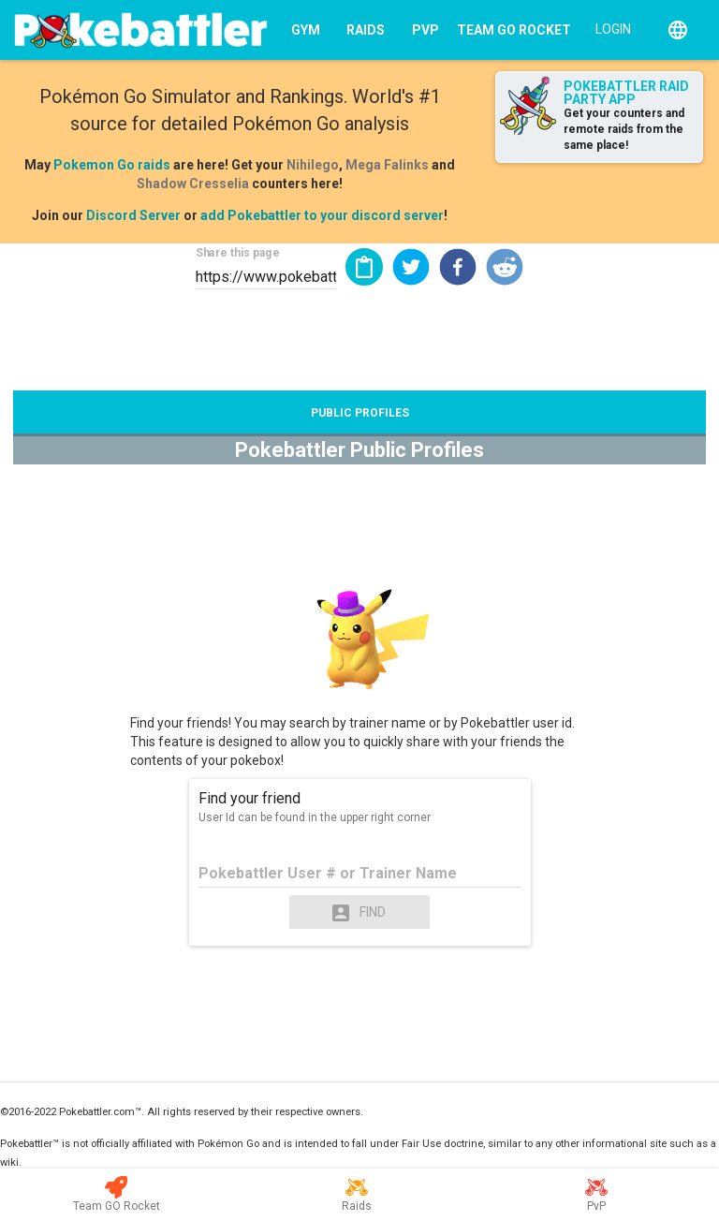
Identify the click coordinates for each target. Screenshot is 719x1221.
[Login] (609, 28)
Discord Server (133, 215)
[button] (411, 267)
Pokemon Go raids (111, 164)
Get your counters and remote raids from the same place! (624, 129)
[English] (677, 29)
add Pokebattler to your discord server (322, 215)
